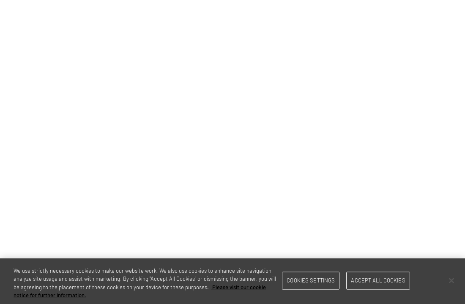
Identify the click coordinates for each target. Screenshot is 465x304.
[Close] (451, 280)
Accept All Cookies (378, 280)
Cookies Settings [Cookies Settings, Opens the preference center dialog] (311, 280)
